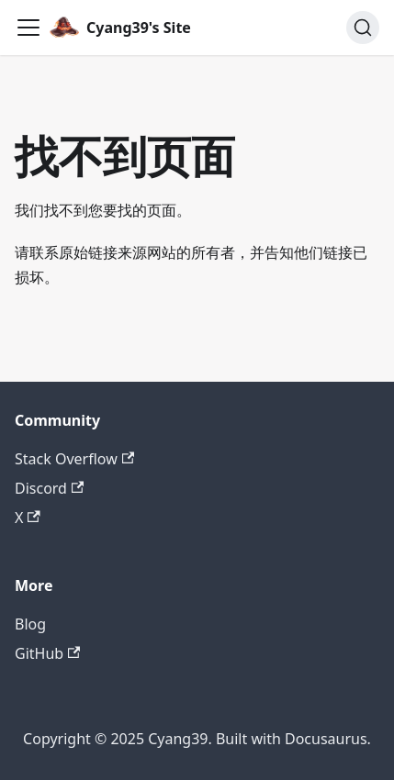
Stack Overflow (74, 459)
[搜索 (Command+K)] (362, 27)
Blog (30, 624)
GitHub (47, 653)
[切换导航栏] (28, 27)
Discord (49, 488)
